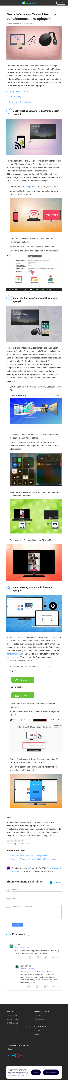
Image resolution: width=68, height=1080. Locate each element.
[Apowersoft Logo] (29, 2)
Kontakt (36, 1034)
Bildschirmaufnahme (15, 654)
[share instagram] (25, 1055)
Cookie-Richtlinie (20, 1075)
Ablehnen (36, 1072)
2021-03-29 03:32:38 (27, 969)
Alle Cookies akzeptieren (51, 1072)
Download (25, 680)
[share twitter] (14, 1055)
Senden (17, 925)
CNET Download (12, 1023)
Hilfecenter (37, 1015)
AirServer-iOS (15, 97)
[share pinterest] (20, 1055)
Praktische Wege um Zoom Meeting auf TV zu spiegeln (34, 859)
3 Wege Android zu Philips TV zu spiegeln (28, 856)
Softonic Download (13, 1019)
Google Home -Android (19, 91)
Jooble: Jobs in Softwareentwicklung (18, 1027)
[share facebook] (8, 1055)
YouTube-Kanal (12, 1015)
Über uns (37, 1030)
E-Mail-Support (39, 1019)
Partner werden (38, 1038)
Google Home (31, 186)
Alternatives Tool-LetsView (20, 102)
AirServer (56, 354)
